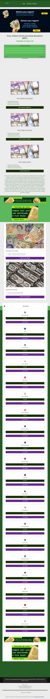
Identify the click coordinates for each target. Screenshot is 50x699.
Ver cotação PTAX (25, 170)
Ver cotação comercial (24, 107)
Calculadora (25, 322)
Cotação (25, 318)
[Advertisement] (24, 70)
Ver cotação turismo (24, 139)
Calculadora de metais (11, 289)
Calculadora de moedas (12, 251)
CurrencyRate (25, 58)
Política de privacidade (26, 692)
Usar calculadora (25, 258)
